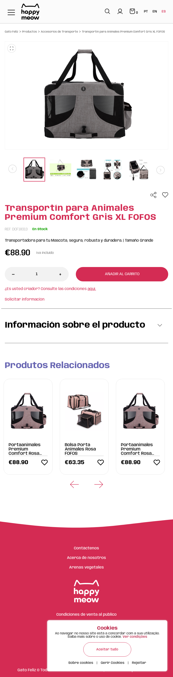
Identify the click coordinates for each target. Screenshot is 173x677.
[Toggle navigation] (11, 13)
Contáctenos (86, 548)
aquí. (92, 289)
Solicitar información (24, 299)
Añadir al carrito (122, 274)
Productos (29, 31)
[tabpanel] (34, 170)
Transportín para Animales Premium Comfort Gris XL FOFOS (123, 31)
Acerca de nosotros (86, 558)
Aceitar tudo (107, 649)
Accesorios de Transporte (59, 31)
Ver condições (135, 636)
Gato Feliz (11, 31)
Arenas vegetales (86, 567)
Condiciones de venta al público (86, 615)
